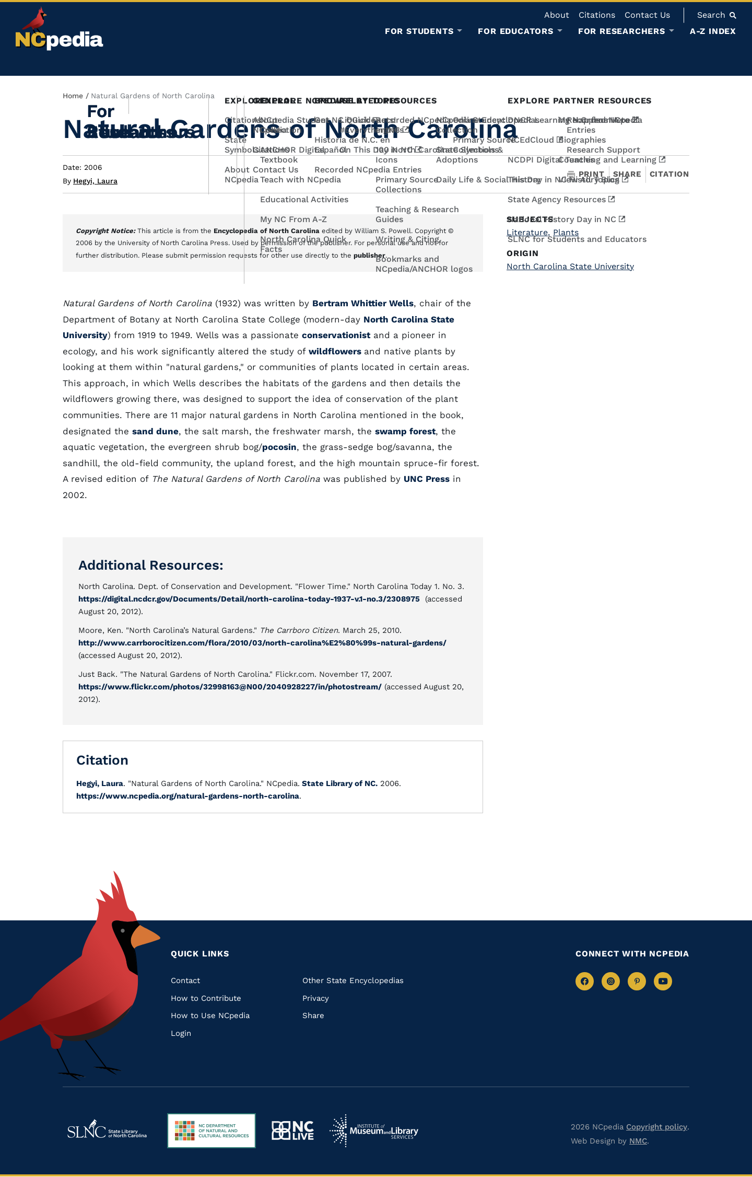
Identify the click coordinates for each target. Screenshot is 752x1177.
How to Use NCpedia (210, 1015)
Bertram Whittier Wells (363, 303)
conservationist (336, 335)
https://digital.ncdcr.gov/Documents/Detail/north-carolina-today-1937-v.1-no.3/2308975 (249, 599)
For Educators (515, 31)
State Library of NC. (339, 783)
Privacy (315, 998)
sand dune (155, 431)
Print (586, 174)
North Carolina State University (570, 266)
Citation (669, 174)
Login (181, 1033)
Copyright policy (656, 1127)
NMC (638, 1141)
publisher (369, 255)
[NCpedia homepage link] (59, 28)
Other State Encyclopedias (353, 980)
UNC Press (427, 479)
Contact (185, 980)
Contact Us (647, 15)
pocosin (279, 447)
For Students (419, 31)
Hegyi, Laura (95, 181)
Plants (566, 232)
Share (627, 174)
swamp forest (405, 431)
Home (73, 95)
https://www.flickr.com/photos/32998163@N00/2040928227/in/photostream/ (230, 686)
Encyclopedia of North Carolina (267, 231)
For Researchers (621, 31)
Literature (528, 232)
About (556, 15)
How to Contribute (206, 998)
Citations (597, 15)
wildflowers (336, 351)
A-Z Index (713, 31)
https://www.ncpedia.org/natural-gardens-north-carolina (187, 796)
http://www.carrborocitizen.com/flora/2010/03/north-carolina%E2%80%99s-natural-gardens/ (262, 643)
